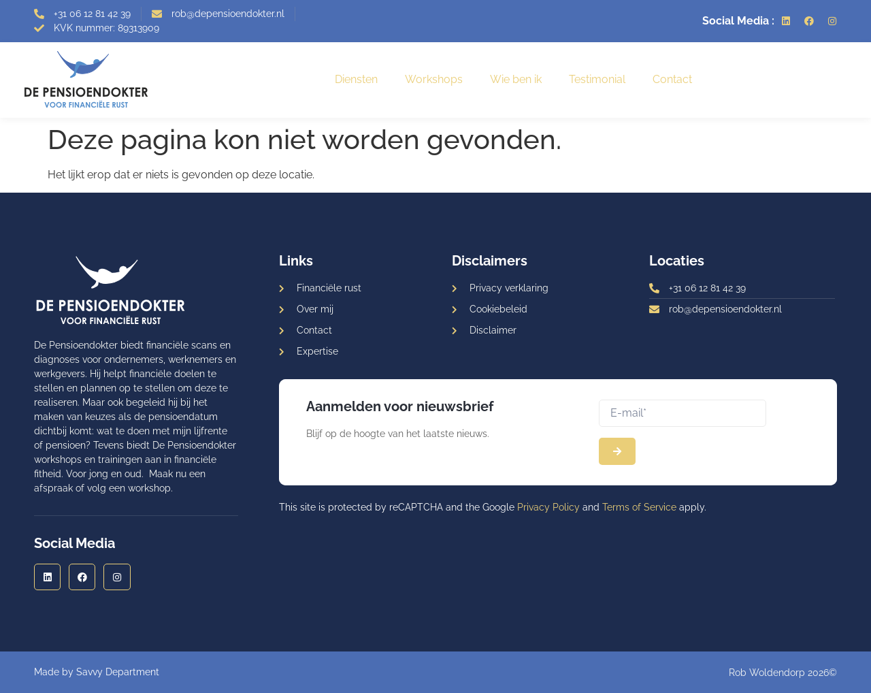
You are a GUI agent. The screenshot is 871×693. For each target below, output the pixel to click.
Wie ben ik (516, 79)
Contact (672, 79)
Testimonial (597, 79)
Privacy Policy (548, 507)
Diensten (356, 79)
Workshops (434, 79)
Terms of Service (639, 507)
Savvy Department (117, 671)
